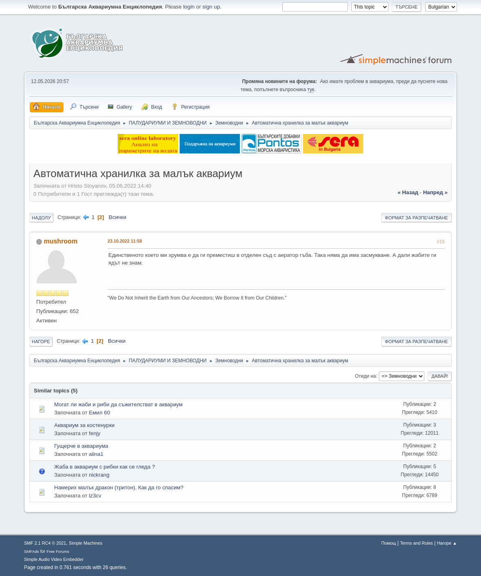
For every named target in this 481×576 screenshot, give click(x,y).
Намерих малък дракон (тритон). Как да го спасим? (118, 487)
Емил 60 (99, 413)
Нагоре (41, 341)
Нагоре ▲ (447, 543)
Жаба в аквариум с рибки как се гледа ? (104, 467)
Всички (117, 217)
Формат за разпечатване (416, 217)
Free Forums (57, 551)
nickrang (99, 475)
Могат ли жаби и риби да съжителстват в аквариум (118, 404)
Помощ (388, 543)
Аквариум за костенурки (84, 425)
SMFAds (31, 551)
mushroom (61, 241)
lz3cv (95, 496)
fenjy (94, 433)
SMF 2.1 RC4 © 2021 (45, 543)
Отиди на (365, 376)
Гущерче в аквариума (81, 446)
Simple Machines (85, 543)
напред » (435, 192)
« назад (408, 192)
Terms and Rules (416, 543)
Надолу (41, 217)
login (189, 7)
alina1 (96, 454)
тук (310, 89)
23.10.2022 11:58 (125, 241)
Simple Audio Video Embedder (53, 559)
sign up (211, 7)
